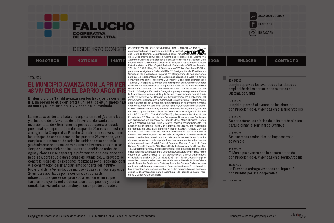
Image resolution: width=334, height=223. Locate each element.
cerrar (193, 51)
